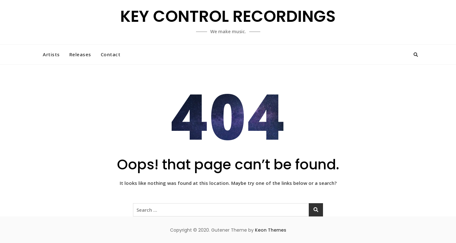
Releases (80, 54)
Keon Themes (270, 230)
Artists (51, 54)
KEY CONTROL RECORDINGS (228, 16)
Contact (111, 54)
